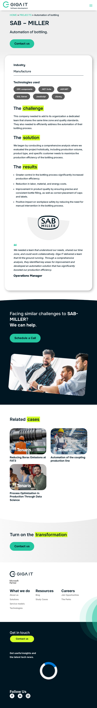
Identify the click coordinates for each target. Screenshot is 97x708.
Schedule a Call (25, 338)
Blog (38, 595)
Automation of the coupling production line (68, 459)
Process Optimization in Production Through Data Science (26, 497)
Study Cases (42, 599)
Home (13, 15)
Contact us (22, 43)
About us (14, 595)
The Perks (66, 599)
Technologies (16, 608)
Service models (17, 604)
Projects (25, 15)
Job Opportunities (70, 595)
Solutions (14, 599)
